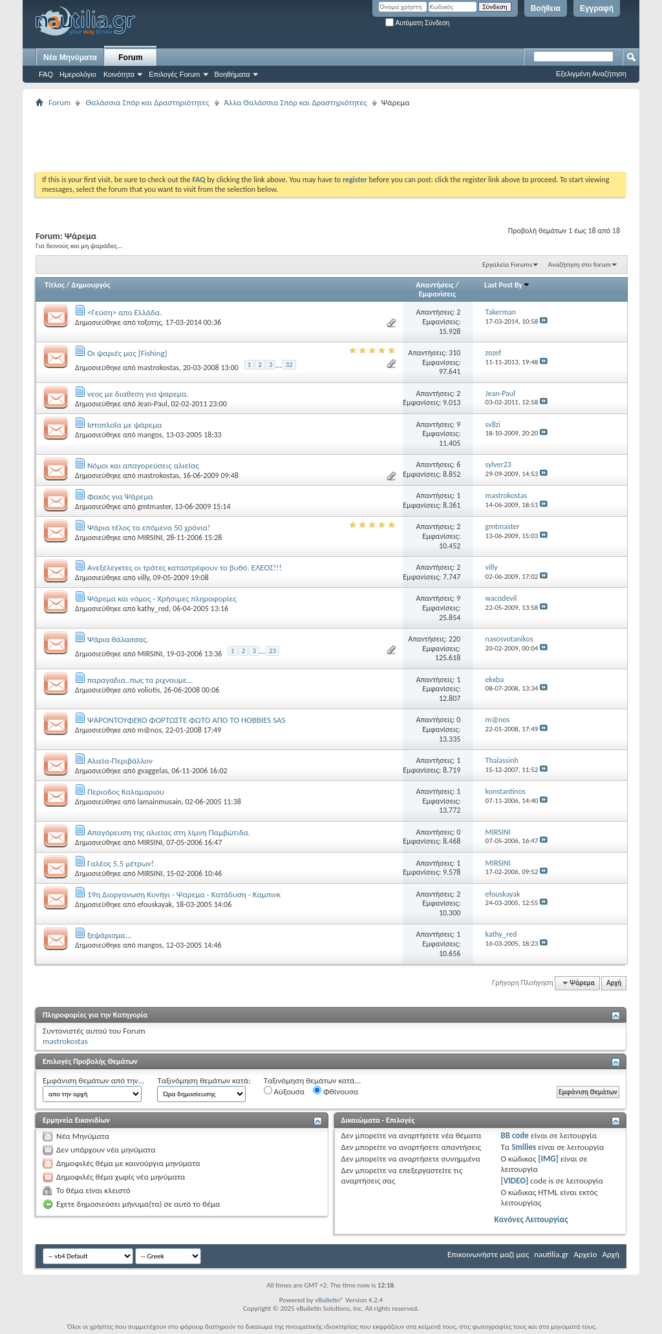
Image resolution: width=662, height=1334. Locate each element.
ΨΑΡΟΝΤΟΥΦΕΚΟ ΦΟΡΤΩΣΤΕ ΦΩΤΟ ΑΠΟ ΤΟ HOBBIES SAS (186, 720)
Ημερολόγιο (77, 74)
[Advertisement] (271, 139)
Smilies (523, 1147)
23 (272, 651)
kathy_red (153, 608)
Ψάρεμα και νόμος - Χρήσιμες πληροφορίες (162, 598)
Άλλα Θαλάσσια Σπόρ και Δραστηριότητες (295, 102)
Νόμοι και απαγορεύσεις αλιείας (143, 465)
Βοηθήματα (232, 74)
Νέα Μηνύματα (70, 57)
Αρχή (613, 983)
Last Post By (507, 284)
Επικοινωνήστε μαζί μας (488, 1254)
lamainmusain (159, 801)
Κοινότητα (118, 74)
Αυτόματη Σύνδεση (417, 22)
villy (143, 577)
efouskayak (154, 904)
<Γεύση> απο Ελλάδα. (124, 312)
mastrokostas (157, 367)
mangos (149, 434)
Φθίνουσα (335, 1091)
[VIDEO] (514, 1180)
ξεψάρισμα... (109, 935)
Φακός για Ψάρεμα (120, 496)
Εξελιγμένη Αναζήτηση (591, 74)
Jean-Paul (152, 403)
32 (288, 364)
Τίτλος (55, 284)
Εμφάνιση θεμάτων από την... (93, 1080)
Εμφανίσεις (437, 293)
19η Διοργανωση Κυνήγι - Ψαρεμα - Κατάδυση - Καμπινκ (184, 894)
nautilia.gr (551, 1254)
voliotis (148, 689)
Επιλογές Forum (174, 74)
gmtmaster (154, 506)
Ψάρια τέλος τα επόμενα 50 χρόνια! (148, 527)
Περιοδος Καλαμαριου (125, 792)
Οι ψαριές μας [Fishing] (127, 353)
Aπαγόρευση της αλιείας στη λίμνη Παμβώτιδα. (168, 832)
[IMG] (548, 1158)
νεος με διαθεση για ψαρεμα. (138, 394)
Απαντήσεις (435, 284)
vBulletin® (329, 1300)
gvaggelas (152, 770)
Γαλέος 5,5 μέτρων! (120, 863)
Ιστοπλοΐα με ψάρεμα (124, 425)
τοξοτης (149, 322)
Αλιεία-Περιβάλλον (120, 761)
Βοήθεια (546, 8)
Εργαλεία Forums (507, 264)
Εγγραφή (597, 8)
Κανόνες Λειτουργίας (531, 1219)
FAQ (46, 74)
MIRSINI (149, 537)
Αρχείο (585, 1254)
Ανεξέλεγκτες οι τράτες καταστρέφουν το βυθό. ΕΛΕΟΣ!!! (184, 567)
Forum (130, 57)
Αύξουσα (284, 1091)
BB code (514, 1135)
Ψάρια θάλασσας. (118, 639)
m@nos (149, 730)
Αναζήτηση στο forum (579, 264)
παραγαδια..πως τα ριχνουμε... (140, 680)
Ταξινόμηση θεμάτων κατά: (203, 1080)
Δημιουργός (91, 284)
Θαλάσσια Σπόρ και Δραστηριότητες (147, 102)
